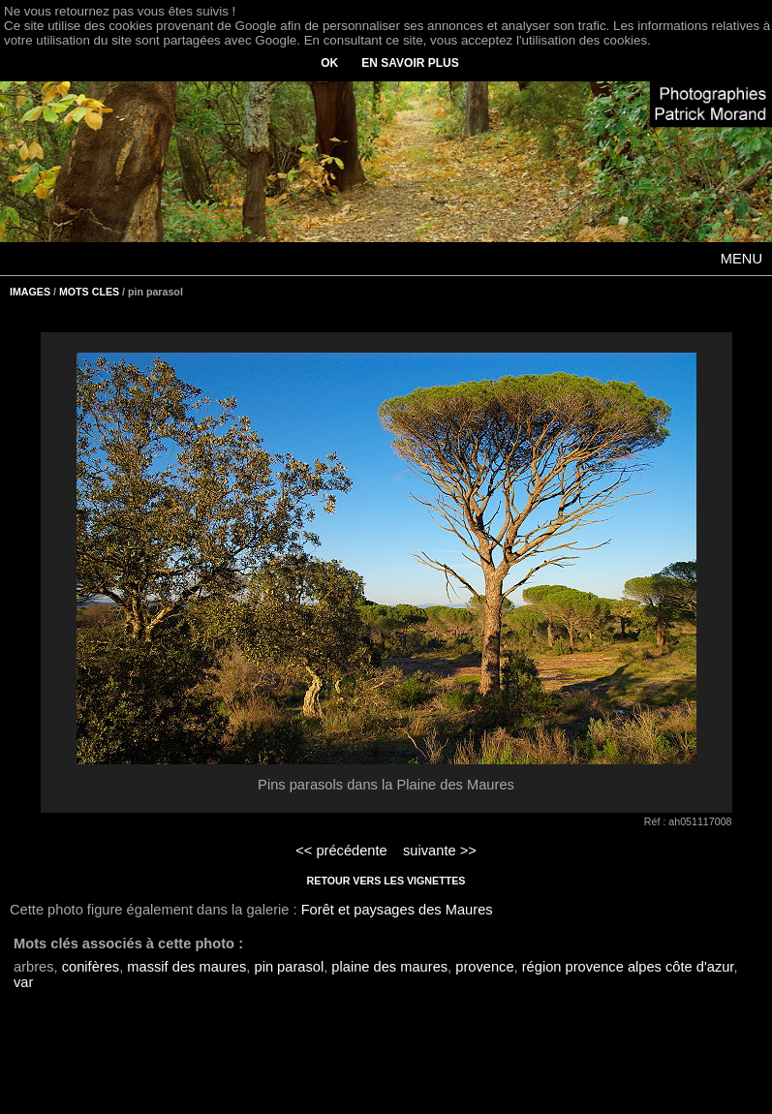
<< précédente (341, 850)
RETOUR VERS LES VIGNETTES (386, 880)
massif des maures (186, 967)
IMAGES (30, 291)
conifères (90, 967)
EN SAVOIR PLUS (409, 63)
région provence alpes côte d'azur (628, 967)
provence (484, 967)
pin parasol (289, 967)
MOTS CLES (89, 291)
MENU (741, 258)
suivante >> (440, 850)
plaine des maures (389, 967)
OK (329, 63)
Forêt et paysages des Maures (397, 909)
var (23, 982)
